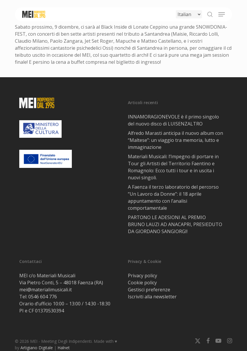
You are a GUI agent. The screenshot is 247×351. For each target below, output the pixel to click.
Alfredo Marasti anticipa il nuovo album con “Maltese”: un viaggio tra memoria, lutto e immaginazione (175, 140)
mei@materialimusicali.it (45, 289)
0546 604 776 (42, 296)
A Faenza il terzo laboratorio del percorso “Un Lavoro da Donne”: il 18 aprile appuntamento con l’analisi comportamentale (173, 197)
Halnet (64, 347)
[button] (221, 14)
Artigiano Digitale (36, 347)
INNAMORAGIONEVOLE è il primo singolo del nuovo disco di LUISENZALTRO (173, 120)
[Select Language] (189, 14)
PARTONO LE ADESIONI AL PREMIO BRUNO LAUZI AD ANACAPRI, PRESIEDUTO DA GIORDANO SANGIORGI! (175, 224)
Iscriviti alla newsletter (152, 296)
